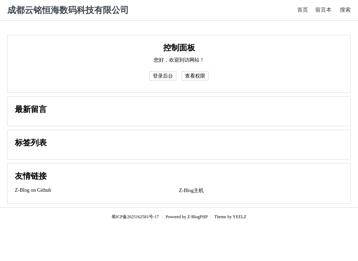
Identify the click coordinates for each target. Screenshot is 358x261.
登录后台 (163, 76)
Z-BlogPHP (197, 216)
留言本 (323, 10)
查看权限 (195, 76)
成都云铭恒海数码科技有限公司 (68, 10)
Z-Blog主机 (191, 190)
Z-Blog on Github (33, 190)
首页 (302, 10)
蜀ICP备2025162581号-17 (135, 216)
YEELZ (240, 216)
